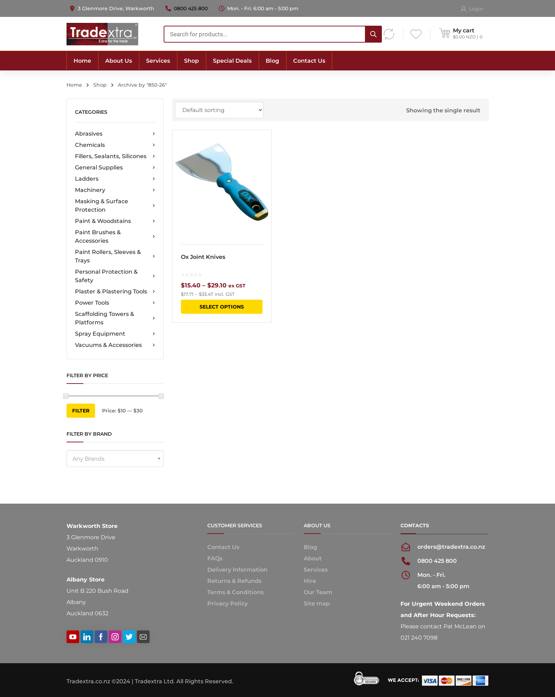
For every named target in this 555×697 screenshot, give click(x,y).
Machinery (115, 190)
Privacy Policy (227, 603)
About (313, 558)
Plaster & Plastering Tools (115, 291)
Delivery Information (237, 569)
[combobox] (273, 34)
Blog (310, 547)
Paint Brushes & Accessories (115, 236)
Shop (100, 85)
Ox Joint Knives (203, 257)
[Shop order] (219, 109)
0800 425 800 (191, 8)
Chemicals (115, 145)
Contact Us (223, 547)
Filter (80, 410)
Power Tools (115, 303)
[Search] (373, 34)
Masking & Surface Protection (115, 205)
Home (74, 85)
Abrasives (115, 133)
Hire (310, 581)
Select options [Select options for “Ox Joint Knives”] (222, 307)
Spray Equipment (115, 334)
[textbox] (115, 459)
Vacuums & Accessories (115, 345)
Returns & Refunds (234, 581)
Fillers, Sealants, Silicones (115, 156)
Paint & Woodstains (115, 221)
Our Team (318, 592)
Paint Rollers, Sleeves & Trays (115, 256)
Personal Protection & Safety (115, 276)
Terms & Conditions (235, 592)
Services (316, 569)
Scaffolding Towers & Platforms (115, 318)
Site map (317, 603)
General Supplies (115, 167)
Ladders (115, 179)
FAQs (214, 558)
